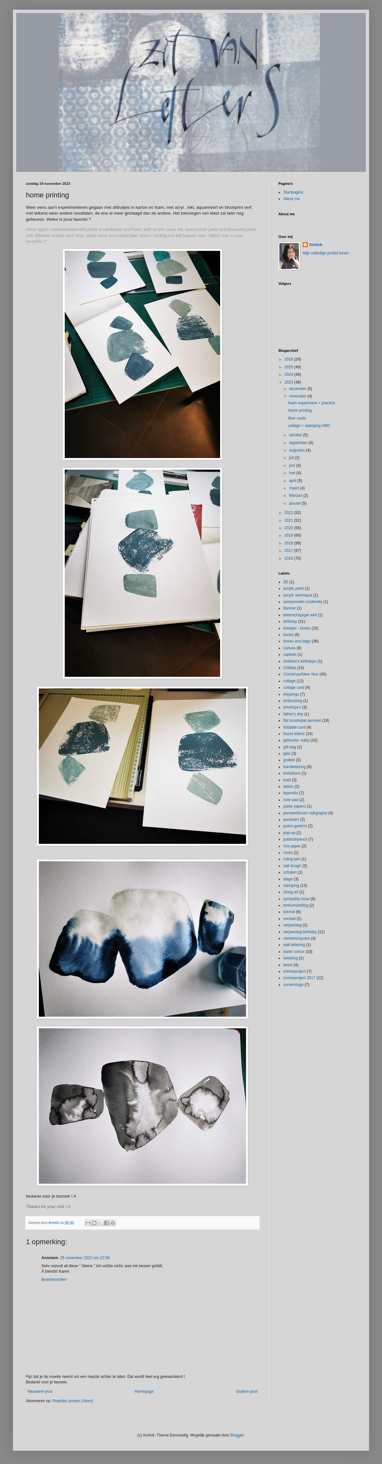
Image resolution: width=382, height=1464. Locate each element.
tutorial (289, 912)
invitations (291, 773)
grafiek (289, 760)
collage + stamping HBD (309, 425)
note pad (290, 800)
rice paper (291, 846)
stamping (291, 885)
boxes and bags (297, 641)
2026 (289, 359)
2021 (289, 520)
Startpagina (293, 192)
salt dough (292, 866)
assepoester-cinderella (302, 601)
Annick (315, 244)
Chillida (289, 667)
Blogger (237, 1435)
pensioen (291, 819)
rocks (288, 852)
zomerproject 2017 (299, 978)
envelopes (292, 707)
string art (290, 892)
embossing (292, 700)
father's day (293, 714)
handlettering (294, 767)
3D (285, 582)
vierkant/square (296, 938)
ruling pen (291, 859)
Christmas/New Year (301, 674)
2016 (289, 558)
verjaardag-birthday (300, 932)
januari (295, 503)
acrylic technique (297, 595)
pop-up (289, 833)
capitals (290, 654)
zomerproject (294, 971)
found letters (294, 734)
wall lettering (294, 945)
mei (293, 473)
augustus (297, 450)
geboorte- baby (296, 740)
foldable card (294, 727)
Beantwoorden (53, 1279)
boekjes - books (296, 628)
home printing (300, 410)
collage (289, 681)
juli (292, 457)
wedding (290, 958)
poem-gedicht (295, 826)
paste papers (294, 806)
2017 (289, 550)
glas (286, 753)
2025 (289, 367)
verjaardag (292, 925)
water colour (293, 951)
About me (291, 198)
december (298, 388)
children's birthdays (299, 661)
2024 (289, 374)
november (298, 396)
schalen (290, 872)
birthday (290, 621)
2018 (289, 543)
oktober (296, 435)
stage (288, 879)
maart (294, 488)
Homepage (144, 1391)
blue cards (297, 418)
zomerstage (293, 984)
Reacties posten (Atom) (72, 1401)
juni (292, 465)
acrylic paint (293, 588)
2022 (289, 512)
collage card (293, 687)
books (288, 634)
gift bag (289, 747)
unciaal (289, 918)
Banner (289, 608)
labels (288, 786)
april (293, 480)
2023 (289, 382)
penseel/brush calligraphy (305, 813)
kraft (287, 780)
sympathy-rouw (296, 899)
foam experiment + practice (311, 403)
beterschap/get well (300, 615)
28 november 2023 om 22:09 (84, 1258)
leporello (290, 793)
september (299, 443)
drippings (291, 694)
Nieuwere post (40, 1391)
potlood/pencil (295, 839)
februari (296, 495)
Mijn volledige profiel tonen (326, 253)
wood (288, 965)
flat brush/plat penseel (302, 720)
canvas (289, 648)
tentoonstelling (295, 905)
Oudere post (246, 1391)
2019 (289, 535)
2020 (289, 528)
